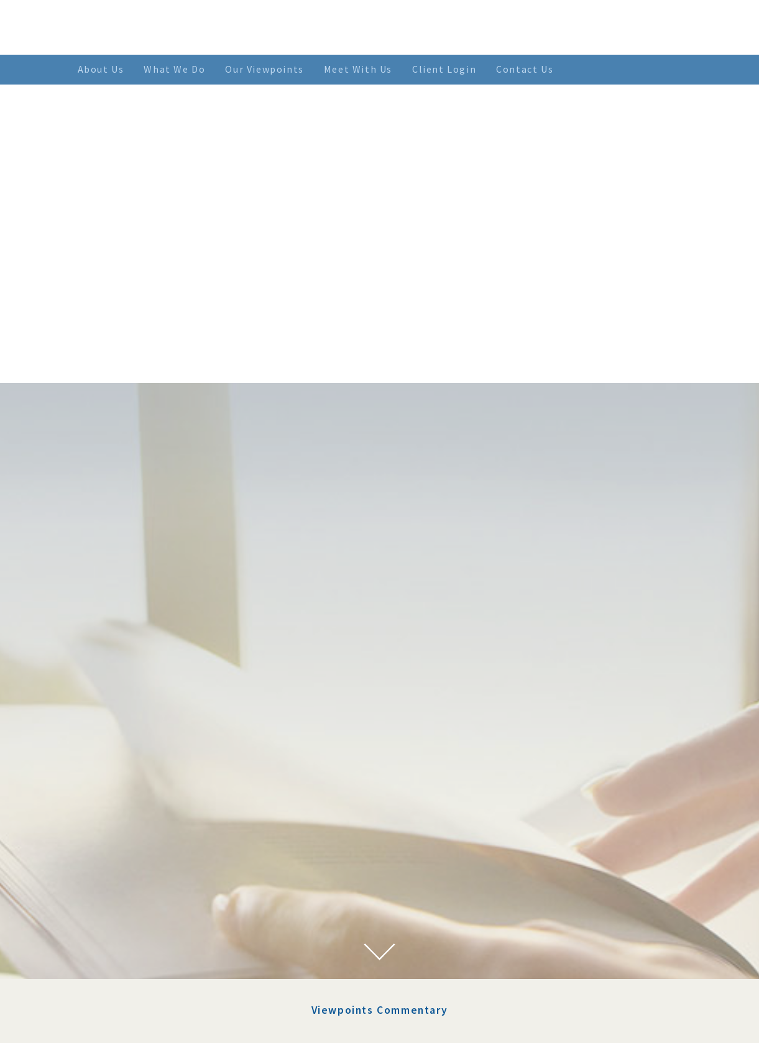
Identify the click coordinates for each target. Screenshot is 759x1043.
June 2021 (154, 976)
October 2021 (161, 931)
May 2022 (153, 840)
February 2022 (163, 886)
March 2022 (158, 871)
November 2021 (166, 916)
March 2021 (158, 1006)
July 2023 (153, 765)
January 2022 (161, 901)
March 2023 (158, 780)
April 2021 (155, 991)
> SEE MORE (442, 875)
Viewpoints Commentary (379, 628)
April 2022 (155, 855)
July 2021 (153, 961)
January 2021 (161, 1022)
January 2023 (161, 795)
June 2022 (154, 825)
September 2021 (167, 946)
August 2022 (159, 810)
